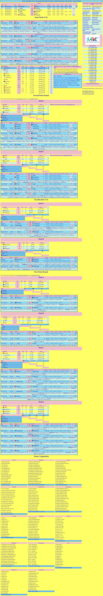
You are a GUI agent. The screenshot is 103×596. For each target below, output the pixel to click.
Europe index (86, 20)
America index (95, 22)
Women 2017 (94, 52)
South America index (87, 25)
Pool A (41, 277)
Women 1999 (93, 67)
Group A (3, 124)
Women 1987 (93, 77)
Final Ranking (4, 66)
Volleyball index (86, 33)
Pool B (41, 313)
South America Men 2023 (86, 13)
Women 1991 (93, 73)
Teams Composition (41, 456)
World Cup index (87, 19)
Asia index (85, 22)
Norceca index (95, 24)
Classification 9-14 (41, 200)
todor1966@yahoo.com (87, 91)
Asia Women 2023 (96, 11)
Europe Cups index (96, 20)
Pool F (41, 152)
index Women (92, 45)
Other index (94, 19)
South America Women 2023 (95, 13)
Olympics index (86, 17)
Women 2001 (93, 65)
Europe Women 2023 (97, 6)
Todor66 (94, 33)
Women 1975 (93, 82)
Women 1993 (93, 72)
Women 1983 (93, 78)
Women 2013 (94, 55)
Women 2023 (94, 47)
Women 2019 (71, 78)
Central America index (88, 27)
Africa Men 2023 (87, 15)
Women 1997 (93, 68)
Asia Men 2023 (86, 11)
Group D (3, 177)
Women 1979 (93, 80)
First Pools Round (41, 272)
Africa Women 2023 (97, 15)
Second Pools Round (41, 95)
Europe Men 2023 (87, 6)
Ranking (5, 104)
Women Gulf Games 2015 (92, 83)
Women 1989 (93, 75)
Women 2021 (94, 49)
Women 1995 (94, 70)
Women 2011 (94, 57)
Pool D (41, 402)
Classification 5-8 (33, 99)
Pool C (41, 348)
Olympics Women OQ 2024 (71, 72)
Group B (3, 175)
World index (95, 17)
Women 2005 (94, 62)
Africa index (85, 24)
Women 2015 (94, 54)
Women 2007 (94, 60)
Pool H (41, 239)
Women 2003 (93, 63)
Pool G (41, 203)
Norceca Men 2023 (87, 8)
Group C (3, 126)
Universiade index (87, 32)
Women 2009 (93, 59)
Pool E (41, 101)
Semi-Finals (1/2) (41, 17)
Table (2, 114)
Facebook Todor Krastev (88, 93)
